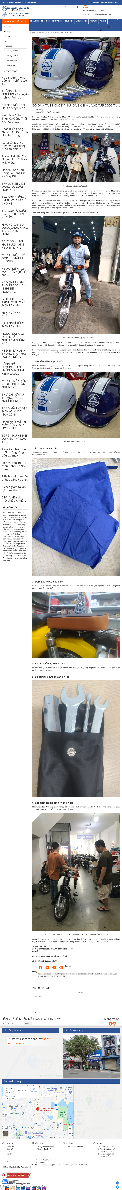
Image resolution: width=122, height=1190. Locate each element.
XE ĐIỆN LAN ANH (39, 946)
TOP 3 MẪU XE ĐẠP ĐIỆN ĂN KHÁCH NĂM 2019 (14, 411)
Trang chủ (10, 1147)
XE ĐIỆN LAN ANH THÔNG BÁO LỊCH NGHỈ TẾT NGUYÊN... (13, 287)
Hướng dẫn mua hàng (45, 1147)
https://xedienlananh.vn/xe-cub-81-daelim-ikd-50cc (81, 212)
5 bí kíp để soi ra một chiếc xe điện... (14, 498)
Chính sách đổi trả (105, 1151)
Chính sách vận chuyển (107, 1149)
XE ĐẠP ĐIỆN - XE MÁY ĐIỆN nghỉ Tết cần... (14, 272)
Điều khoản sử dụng (75, 1147)
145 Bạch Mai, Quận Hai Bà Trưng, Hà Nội (25, 1038)
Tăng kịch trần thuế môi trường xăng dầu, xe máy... (15, 452)
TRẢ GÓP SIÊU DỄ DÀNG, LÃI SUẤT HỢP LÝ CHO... (13, 186)
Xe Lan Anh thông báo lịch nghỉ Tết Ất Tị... (14, 80)
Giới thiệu (96, 2)
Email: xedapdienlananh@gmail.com (16, 1184)
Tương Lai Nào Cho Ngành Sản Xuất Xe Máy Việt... (14, 159)
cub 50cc (98, 974)
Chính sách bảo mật (105, 1156)
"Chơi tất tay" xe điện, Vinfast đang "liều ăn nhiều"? (14, 146)
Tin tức (9, 1151)
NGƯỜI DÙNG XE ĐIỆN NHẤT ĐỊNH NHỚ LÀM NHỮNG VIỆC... (14, 338)
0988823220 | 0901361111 (99, 10)
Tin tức (89, 2)
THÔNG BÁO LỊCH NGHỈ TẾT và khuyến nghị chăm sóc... (15, 94)
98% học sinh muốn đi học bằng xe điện (15, 477)
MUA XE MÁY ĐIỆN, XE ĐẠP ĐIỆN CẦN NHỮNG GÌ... (14, 384)
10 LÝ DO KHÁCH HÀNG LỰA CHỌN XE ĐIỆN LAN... (13, 244)
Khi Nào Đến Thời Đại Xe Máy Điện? (13, 106)
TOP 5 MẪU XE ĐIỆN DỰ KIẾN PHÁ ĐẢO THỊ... (15, 438)
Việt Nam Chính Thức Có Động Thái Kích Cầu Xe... (14, 118)
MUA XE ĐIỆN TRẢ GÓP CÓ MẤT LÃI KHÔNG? (13, 258)
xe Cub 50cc (61, 117)
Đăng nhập (110, 2)
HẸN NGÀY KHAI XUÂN (12, 314)
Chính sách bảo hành (106, 1154)
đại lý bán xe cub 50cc (57, 976)
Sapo (46, 1186)
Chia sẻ (68, 966)
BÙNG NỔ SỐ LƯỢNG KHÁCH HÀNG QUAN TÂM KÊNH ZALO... (14, 368)
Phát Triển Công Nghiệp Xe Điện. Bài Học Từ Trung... (15, 132)
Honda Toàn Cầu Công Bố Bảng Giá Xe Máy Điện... (13, 173)
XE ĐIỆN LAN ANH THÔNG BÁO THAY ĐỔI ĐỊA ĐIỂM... (14, 353)
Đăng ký (117, 2)
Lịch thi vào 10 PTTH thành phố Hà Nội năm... (15, 466)
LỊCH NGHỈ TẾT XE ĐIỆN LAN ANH (13, 324)
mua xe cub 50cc (110, 974)
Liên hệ (103, 2)
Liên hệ (9, 1154)
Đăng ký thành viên (44, 1149)
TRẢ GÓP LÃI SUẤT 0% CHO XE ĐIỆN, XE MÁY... (14, 214)
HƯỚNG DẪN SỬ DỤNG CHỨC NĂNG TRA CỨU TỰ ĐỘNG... (15, 229)
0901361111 (14, 1182)
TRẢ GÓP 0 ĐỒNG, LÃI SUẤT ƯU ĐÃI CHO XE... (14, 200)
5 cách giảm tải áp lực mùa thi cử (14, 488)
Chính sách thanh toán (107, 1147)
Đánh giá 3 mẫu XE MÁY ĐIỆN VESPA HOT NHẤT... (14, 425)
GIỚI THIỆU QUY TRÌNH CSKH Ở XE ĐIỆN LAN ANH (13, 302)
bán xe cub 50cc (44, 974)
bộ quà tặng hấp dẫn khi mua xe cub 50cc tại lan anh (72, 974)
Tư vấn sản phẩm (53, 112)
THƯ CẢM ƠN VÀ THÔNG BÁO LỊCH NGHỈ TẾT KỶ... (13, 397)
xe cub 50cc (42, 976)
